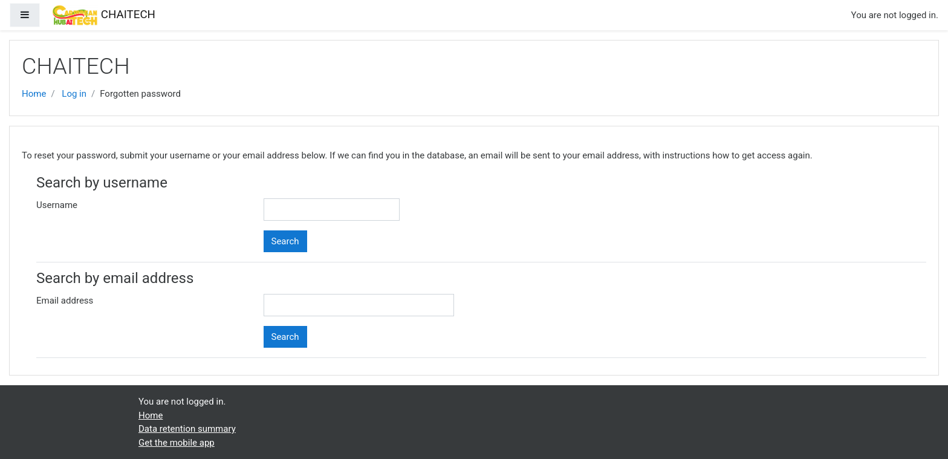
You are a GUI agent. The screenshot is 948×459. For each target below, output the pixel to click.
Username (56, 205)
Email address (64, 300)
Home (34, 93)
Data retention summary (187, 428)
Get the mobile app (176, 442)
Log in (74, 93)
